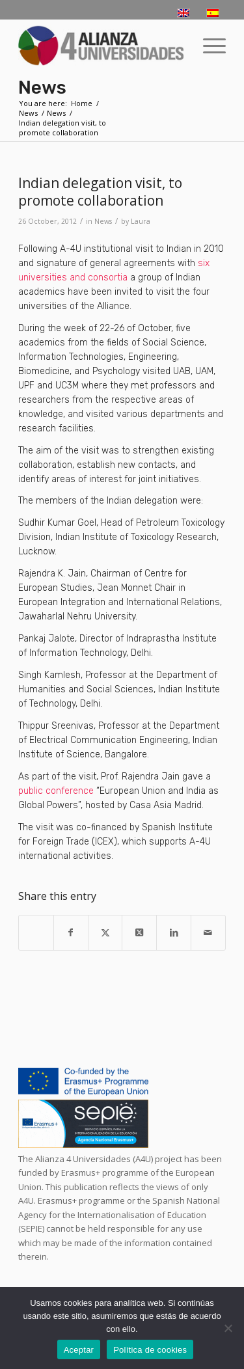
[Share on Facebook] (71, 932)
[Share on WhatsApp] (36, 926)
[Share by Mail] (208, 932)
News (42, 87)
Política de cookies (150, 1350)
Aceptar (79, 1350)
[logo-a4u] (101, 46)
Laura (140, 221)
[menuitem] (208, 46)
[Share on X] (105, 932)
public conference (56, 790)
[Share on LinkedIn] (174, 932)
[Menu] (208, 46)
